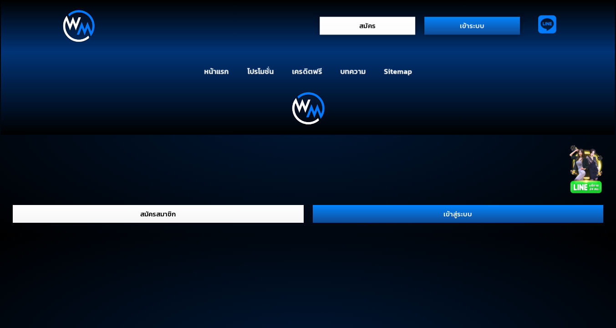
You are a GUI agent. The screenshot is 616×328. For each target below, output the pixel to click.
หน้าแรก (216, 71)
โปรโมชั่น (260, 71)
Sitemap (398, 71)
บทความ (352, 71)
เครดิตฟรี (307, 71)
